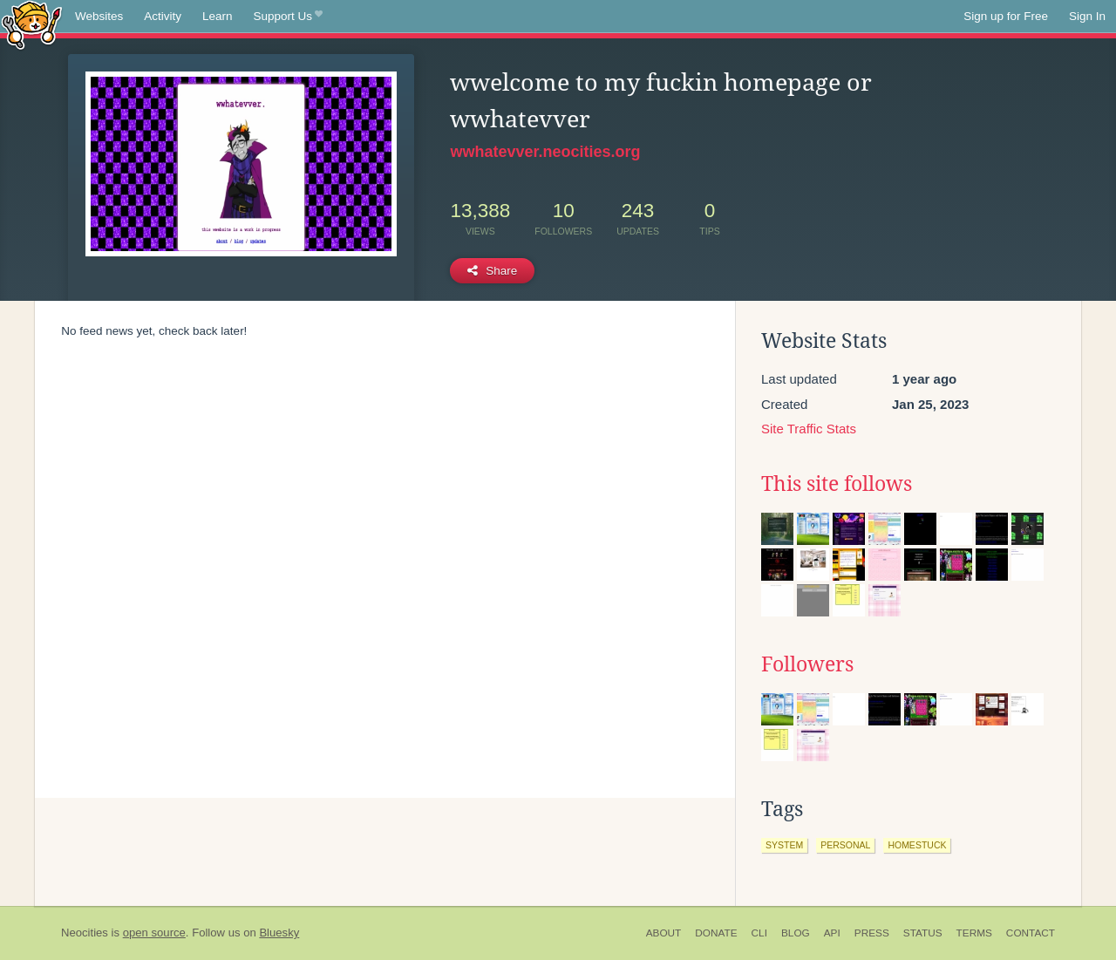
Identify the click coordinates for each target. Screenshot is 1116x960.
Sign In (1087, 16)
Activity (162, 16)
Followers (807, 664)
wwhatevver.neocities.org (545, 151)
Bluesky (279, 932)
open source (154, 932)
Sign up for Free (1005, 16)
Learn (217, 16)
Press (871, 933)
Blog (795, 933)
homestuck (917, 845)
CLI (759, 933)
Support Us (288, 17)
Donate (716, 933)
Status (922, 933)
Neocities (84, 932)
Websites (99, 16)
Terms (974, 933)
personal (845, 845)
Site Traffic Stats (808, 428)
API (832, 933)
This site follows (836, 484)
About (664, 933)
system (784, 845)
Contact (1030, 933)
